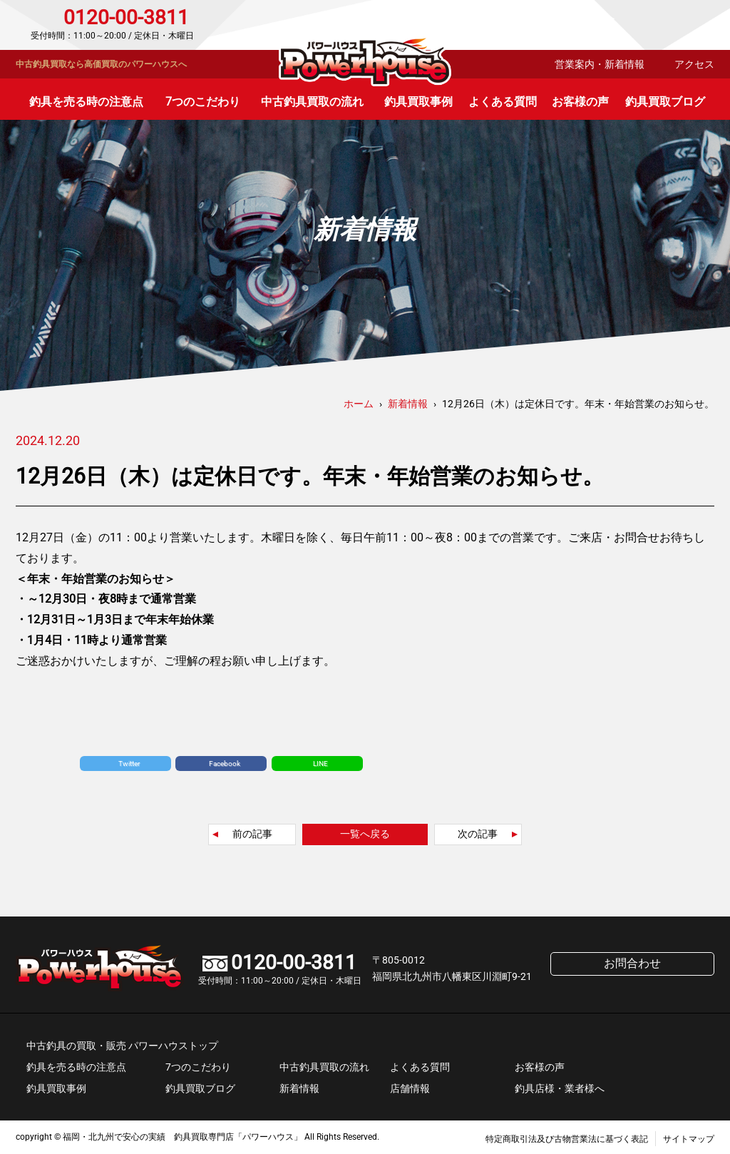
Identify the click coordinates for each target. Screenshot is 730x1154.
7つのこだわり (202, 101)
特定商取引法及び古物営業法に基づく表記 (566, 1139)
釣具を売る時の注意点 (86, 101)
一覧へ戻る (365, 833)
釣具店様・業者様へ (560, 1088)
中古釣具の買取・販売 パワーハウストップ (122, 1045)
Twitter (129, 763)
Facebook (224, 763)
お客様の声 (580, 101)
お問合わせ (653, 25)
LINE (320, 763)
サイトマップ (688, 1139)
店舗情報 (410, 1088)
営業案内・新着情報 (599, 64)
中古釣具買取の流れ (312, 101)
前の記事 (252, 833)
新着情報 (299, 1088)
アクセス (694, 64)
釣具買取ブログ (665, 101)
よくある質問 (502, 101)
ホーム (359, 403)
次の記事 (478, 833)
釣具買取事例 (418, 101)
